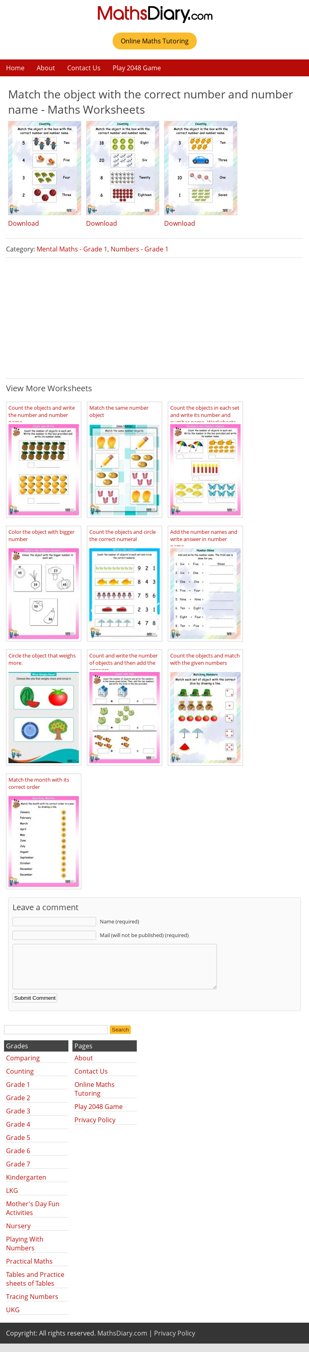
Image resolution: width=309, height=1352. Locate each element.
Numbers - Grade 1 (140, 249)
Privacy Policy (94, 1128)
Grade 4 (18, 1132)
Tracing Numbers (32, 1305)
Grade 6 (18, 1159)
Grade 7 (18, 1172)
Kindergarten (26, 1185)
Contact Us (84, 67)
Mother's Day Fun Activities (33, 1216)
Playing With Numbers (24, 1252)
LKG (12, 1199)
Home (15, 67)
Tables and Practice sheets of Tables (35, 1287)
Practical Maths (29, 1269)
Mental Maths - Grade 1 (72, 249)
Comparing (23, 1066)
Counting (20, 1079)
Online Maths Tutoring (155, 41)
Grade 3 (18, 1119)
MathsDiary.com (122, 1341)
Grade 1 (18, 1093)
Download (23, 223)
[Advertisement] (154, 318)
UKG (13, 1318)
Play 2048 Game (137, 67)
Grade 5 (18, 1146)
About (46, 67)
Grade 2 (18, 1106)
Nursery (18, 1234)
